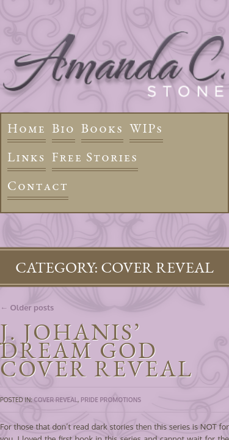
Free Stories (95, 156)
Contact (37, 185)
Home (26, 128)
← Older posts (27, 307)
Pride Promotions (111, 399)
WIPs (146, 128)
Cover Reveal (56, 399)
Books (102, 128)
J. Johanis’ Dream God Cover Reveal (96, 350)
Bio (63, 128)
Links (26, 156)
